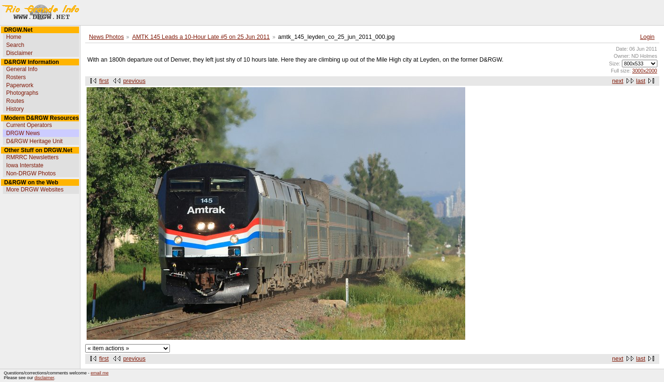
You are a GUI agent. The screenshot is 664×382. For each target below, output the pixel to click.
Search (15, 45)
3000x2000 (644, 70)
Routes (15, 101)
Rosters (16, 77)
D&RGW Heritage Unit (34, 141)
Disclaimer (19, 53)
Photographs (22, 93)
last (640, 81)
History (15, 109)
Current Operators (29, 125)
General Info (21, 69)
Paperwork (19, 85)
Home (13, 37)
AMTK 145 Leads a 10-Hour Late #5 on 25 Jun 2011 (201, 37)
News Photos (106, 37)
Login (647, 37)
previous (134, 81)
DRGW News (23, 133)
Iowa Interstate (25, 165)
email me (100, 373)
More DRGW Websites (34, 189)
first (104, 81)
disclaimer (44, 377)
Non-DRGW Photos (31, 173)
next (617, 81)
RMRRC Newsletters (32, 157)
